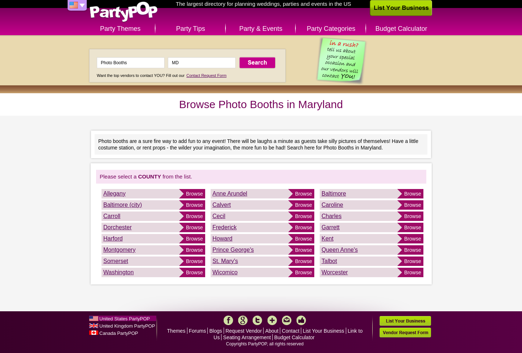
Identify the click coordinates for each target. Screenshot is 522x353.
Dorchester (117, 227)
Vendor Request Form (405, 332)
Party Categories (331, 28)
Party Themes (120, 28)
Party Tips (190, 28)
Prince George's (233, 250)
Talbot (329, 261)
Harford (113, 238)
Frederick (224, 227)
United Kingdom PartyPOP (127, 326)
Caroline (332, 205)
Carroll (111, 216)
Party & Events (260, 28)
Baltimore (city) (122, 205)
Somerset (115, 261)
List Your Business (323, 331)
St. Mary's (225, 261)
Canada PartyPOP (118, 333)
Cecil (218, 216)
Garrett (331, 227)
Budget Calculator (401, 28)
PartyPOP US (123, 12)
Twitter (257, 320)
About (272, 331)
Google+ (243, 320)
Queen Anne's (340, 250)
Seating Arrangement (247, 337)
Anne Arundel (229, 193)
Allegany (114, 193)
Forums (197, 331)
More (272, 320)
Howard (222, 238)
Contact (290, 331)
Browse (194, 194)
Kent (328, 238)
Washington (118, 272)
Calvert (221, 205)
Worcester (335, 272)
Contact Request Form (206, 75)
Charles (331, 216)
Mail (286, 320)
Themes (176, 331)
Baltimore (334, 193)
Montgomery (119, 250)
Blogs (216, 331)
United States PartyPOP (124, 318)
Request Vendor (243, 331)
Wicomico (224, 272)
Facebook (228, 320)
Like (301, 320)
